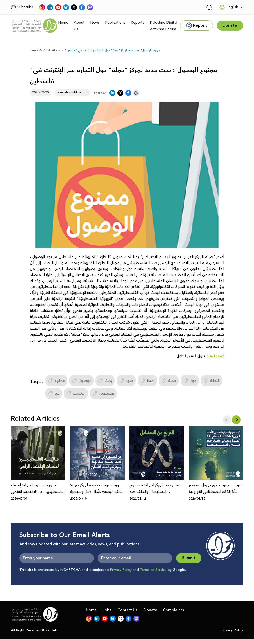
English (228, 7)
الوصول (81, 381)
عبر (53, 393)
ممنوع (56, 381)
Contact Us (127, 610)
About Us (79, 26)
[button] (236, 419)
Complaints (173, 610)
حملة (168, 381)
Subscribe (22, 7)
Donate (150, 610)
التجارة (211, 381)
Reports (137, 22)
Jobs (107, 610)
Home (63, 22)
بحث (105, 381)
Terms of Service (153, 570)
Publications (115, 22)
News (95, 22)
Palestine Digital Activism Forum (163, 26)
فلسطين (103, 393)
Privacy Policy (121, 570)
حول (189, 381)
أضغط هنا (215, 356)
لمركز (147, 381)
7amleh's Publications (45, 50)
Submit (188, 558)
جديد (126, 381)
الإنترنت (75, 393)
